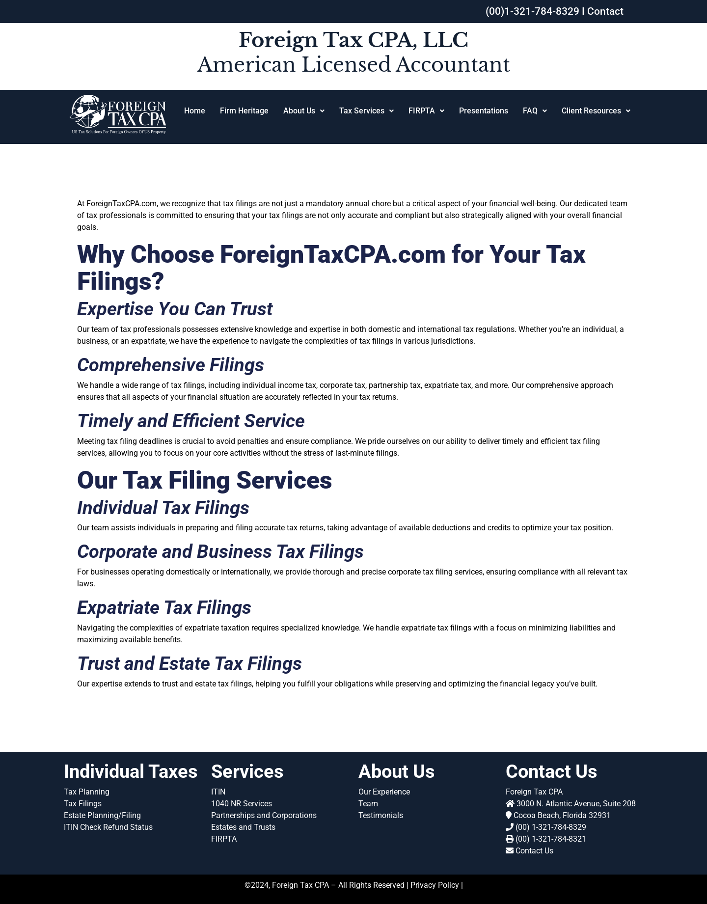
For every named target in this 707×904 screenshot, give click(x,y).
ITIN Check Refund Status (108, 827)
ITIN (218, 791)
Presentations (483, 110)
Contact (605, 11)
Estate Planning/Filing (102, 815)
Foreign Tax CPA (534, 791)
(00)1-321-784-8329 (532, 11)
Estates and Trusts (243, 827)
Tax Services (366, 110)
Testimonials (380, 815)
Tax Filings (83, 803)
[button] (304, 111)
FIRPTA (426, 110)
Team (368, 803)
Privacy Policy (434, 885)
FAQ (535, 110)
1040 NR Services (241, 803)
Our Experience (384, 791)
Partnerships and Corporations (264, 815)
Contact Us (534, 850)
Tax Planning (86, 791)
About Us (304, 110)
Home (194, 110)
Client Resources (596, 110)
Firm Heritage (244, 110)
